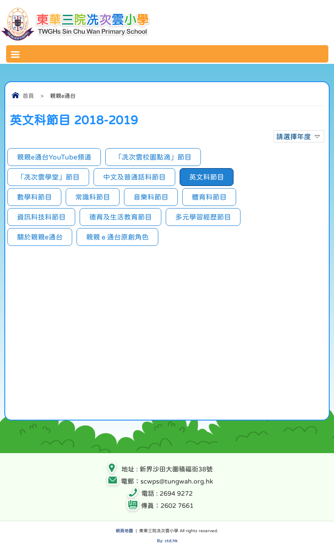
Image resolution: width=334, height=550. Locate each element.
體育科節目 (209, 196)
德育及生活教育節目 (120, 216)
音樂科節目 (151, 196)
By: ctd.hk (167, 540)
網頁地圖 (124, 530)
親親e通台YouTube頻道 (54, 156)
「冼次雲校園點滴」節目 (153, 156)
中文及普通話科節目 (134, 176)
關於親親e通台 (40, 236)
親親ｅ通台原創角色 (117, 236)
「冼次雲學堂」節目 (48, 176)
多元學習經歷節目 (203, 216)
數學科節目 (34, 196)
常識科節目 (92, 196)
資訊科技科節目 (41, 216)
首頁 (28, 96)
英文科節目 (206, 176)
